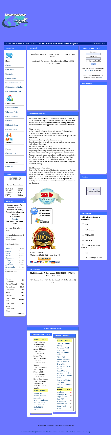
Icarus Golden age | (83, 432)
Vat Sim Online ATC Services (39, 403)
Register (73, 44)
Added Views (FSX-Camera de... (64, 372)
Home (8, 44)
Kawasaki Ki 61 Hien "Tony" (63, 349)
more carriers (62, 404)
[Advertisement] (70, 20)
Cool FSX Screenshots (61, 400)
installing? (61, 392)
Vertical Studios (40, 395)
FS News (10, 70)
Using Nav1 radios (61, 407)
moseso (8, 251)
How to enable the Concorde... (64, 381)
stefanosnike (10, 267)
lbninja (15, 219)
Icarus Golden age (14, 91)
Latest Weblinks (40, 390)
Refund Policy (12, 116)
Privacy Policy (12, 112)
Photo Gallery (12, 125)
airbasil (8, 255)
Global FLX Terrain (38, 408)
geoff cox (9, 265)
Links (9, 121)
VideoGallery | (70, 432)
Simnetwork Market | (44, 432)
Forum (26, 44)
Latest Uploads (40, 339)
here (100, 77)
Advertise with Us (14, 83)
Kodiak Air (38, 393)
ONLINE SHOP (45, 44)
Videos (33, 44)
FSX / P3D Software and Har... (64, 358)
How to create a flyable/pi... (63, 363)
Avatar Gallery (13, 129)
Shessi (7, 253)
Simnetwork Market (15, 87)
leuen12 (8, 249)
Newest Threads (63, 340)
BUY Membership (61, 44)
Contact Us (11, 153)
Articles (10, 74)
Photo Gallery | (59, 432)
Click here (89, 71)
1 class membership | (28, 432)
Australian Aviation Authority (41, 399)
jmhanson (9, 260)
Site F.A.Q (11, 166)
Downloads (17, 44)
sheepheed (9, 258)
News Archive (12, 108)
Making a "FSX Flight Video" (63, 395)
